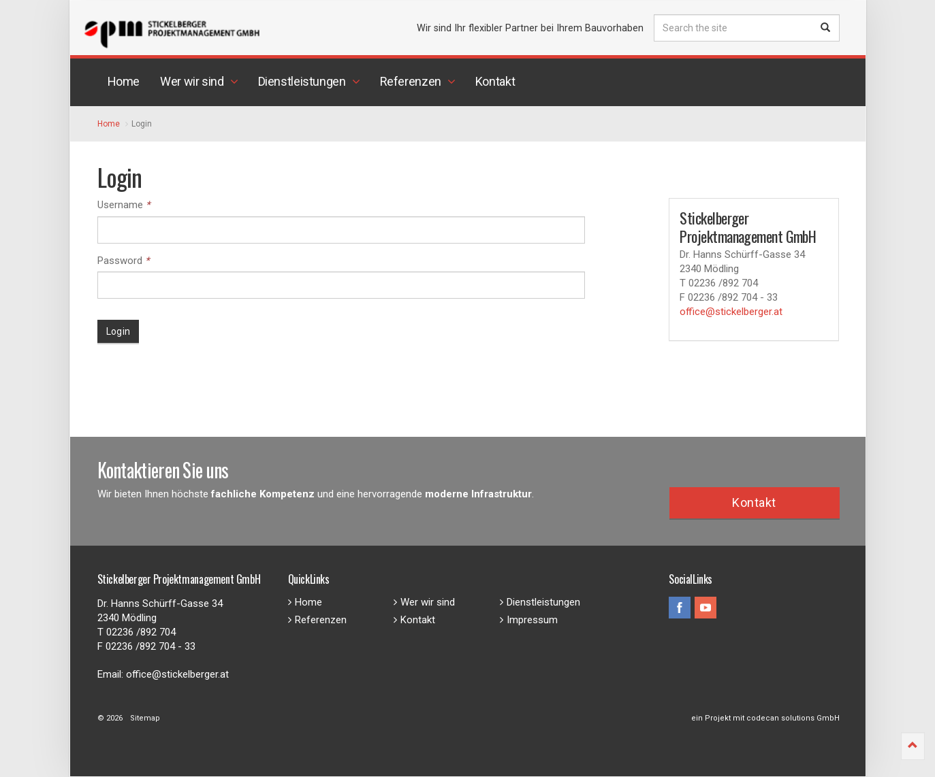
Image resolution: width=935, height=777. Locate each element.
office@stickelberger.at (731, 311)
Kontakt (754, 502)
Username (123, 205)
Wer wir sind (424, 602)
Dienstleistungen (540, 602)
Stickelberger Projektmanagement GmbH (216, 31)
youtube (705, 607)
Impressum (529, 620)
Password (123, 260)
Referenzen (317, 620)
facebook (680, 607)
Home (305, 602)
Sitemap (145, 718)
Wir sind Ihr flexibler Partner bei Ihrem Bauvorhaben (530, 28)
